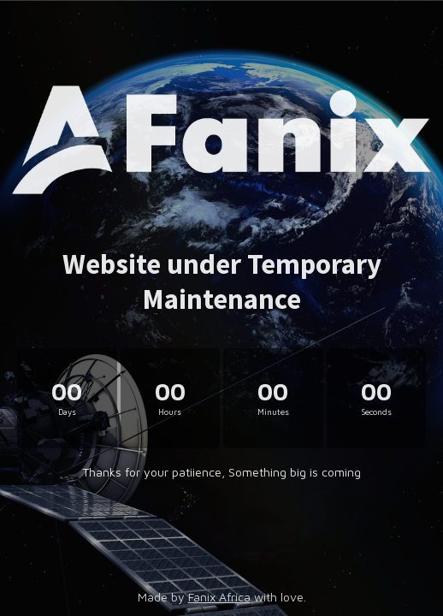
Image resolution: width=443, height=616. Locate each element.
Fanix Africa (219, 596)
